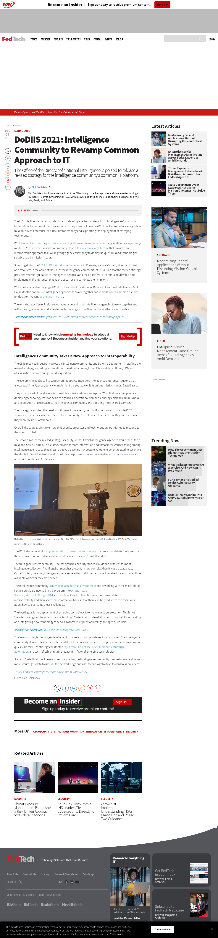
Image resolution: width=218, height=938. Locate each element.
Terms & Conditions (66, 874)
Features (58, 39)
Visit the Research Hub (127, 918)
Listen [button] (25, 210)
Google (42, 595)
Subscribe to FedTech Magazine (169, 908)
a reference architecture (94, 248)
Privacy (45, 874)
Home (8, 126)
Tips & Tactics (73, 39)
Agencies (45, 39)
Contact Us (29, 874)
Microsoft (31, 595)
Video (87, 39)
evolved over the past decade (43, 243)
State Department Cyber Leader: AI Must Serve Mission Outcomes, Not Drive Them (186, 189)
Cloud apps (41, 731)
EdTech (31, 904)
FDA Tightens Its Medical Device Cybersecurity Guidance (183, 482)
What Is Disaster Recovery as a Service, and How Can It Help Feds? (186, 467)
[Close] (212, 929)
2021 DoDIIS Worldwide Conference (61, 265)
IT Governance (114, 731)
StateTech (50, 904)
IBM (50, 595)
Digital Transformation (67, 731)
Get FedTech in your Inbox (165, 872)
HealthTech (72, 904)
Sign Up (161, 4)
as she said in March (51, 297)
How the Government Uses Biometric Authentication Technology (185, 452)
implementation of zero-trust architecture (71, 551)
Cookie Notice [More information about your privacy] (116, 934)
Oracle (63, 595)
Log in (212, 39)
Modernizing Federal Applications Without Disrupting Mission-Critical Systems (185, 140)
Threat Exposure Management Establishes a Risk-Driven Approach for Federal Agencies (185, 173)
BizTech (14, 904)
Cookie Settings (162, 929)
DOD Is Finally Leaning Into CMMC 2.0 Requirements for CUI (186, 497)
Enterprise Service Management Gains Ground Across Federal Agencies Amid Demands (185, 156)
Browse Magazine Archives (166, 916)
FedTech (51, 672)
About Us (12, 874)
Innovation (94, 731)
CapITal (97, 39)
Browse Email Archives (163, 881)
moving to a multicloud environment (73, 586)
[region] (109, 929)
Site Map (88, 874)
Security (132, 731)
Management (17, 126)
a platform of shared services (85, 243)
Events (108, 39)
